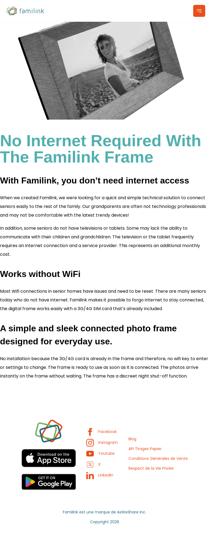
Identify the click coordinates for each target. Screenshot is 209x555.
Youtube (100, 453)
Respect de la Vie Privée (151, 468)
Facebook (101, 431)
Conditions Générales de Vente (158, 458)
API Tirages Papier (145, 448)
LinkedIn (99, 475)
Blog (132, 439)
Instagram (102, 442)
